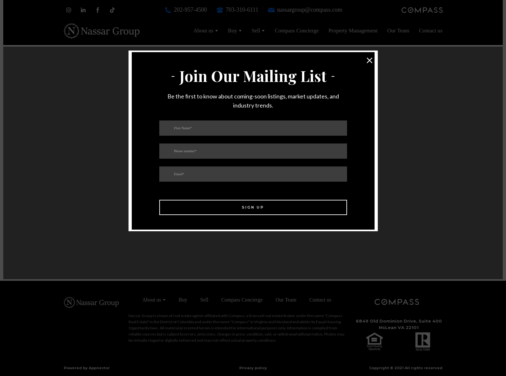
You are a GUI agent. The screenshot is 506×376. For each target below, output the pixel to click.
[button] (369, 60)
